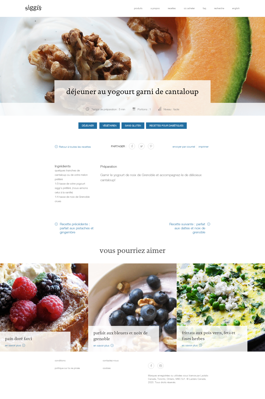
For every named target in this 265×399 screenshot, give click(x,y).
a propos (155, 8)
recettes (172, 8)
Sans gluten (133, 125)
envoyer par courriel (184, 146)
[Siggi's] (33, 8)
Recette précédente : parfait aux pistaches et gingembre (76, 228)
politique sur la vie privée (67, 368)
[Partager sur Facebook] (132, 146)
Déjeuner (88, 125)
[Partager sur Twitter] (141, 146)
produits (138, 8)
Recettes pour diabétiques (166, 125)
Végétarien (109, 125)
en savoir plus (13, 345)
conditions (60, 360)
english (236, 8)
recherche (219, 8)
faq (204, 8)
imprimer (204, 146)
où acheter (189, 8)
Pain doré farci (18, 338)
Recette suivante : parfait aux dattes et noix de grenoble (187, 228)
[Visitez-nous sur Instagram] (161, 366)
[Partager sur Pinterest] (151, 146)
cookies (107, 368)
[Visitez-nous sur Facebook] (151, 366)
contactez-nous (111, 360)
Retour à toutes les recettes (75, 146)
